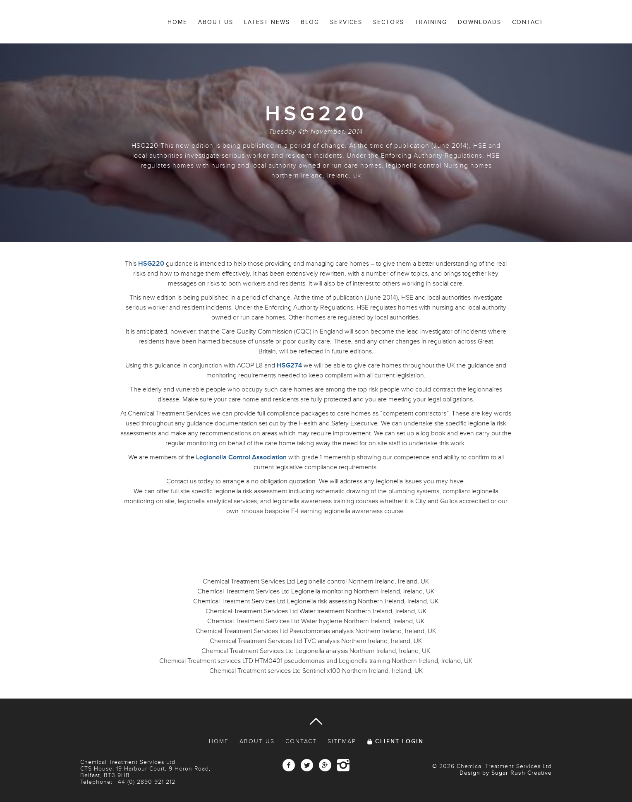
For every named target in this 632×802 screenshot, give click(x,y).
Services (346, 22)
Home (177, 22)
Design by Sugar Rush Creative (506, 772)
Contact (527, 22)
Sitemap (342, 741)
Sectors (388, 22)
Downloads (479, 22)
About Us (215, 22)
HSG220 (151, 263)
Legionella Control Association (241, 457)
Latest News (267, 22)
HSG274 (289, 365)
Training (431, 22)
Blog (310, 22)
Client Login (399, 741)
